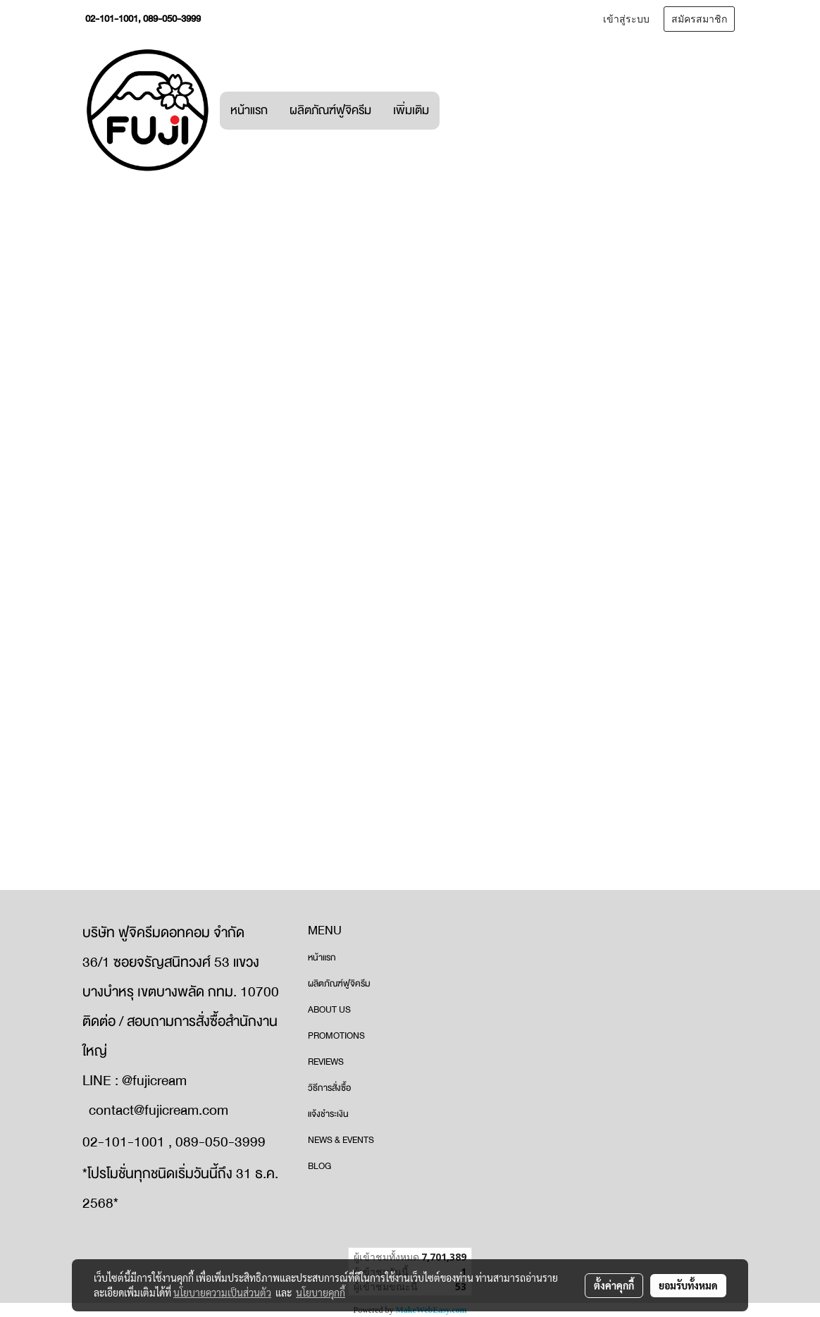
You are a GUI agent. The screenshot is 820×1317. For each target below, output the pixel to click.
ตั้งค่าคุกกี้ (614, 1285)
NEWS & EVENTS (341, 1140)
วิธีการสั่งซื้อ (329, 1088)
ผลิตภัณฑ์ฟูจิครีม (330, 110)
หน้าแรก (249, 110)
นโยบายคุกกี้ (320, 1292)
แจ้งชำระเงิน (328, 1114)
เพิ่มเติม (411, 110)
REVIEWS (326, 1062)
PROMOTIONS (336, 1036)
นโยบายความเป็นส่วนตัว (222, 1292)
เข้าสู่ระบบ (626, 19)
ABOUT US (329, 1010)
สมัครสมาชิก (699, 19)
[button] (452, 110)
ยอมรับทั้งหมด (688, 1285)
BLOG (319, 1166)
